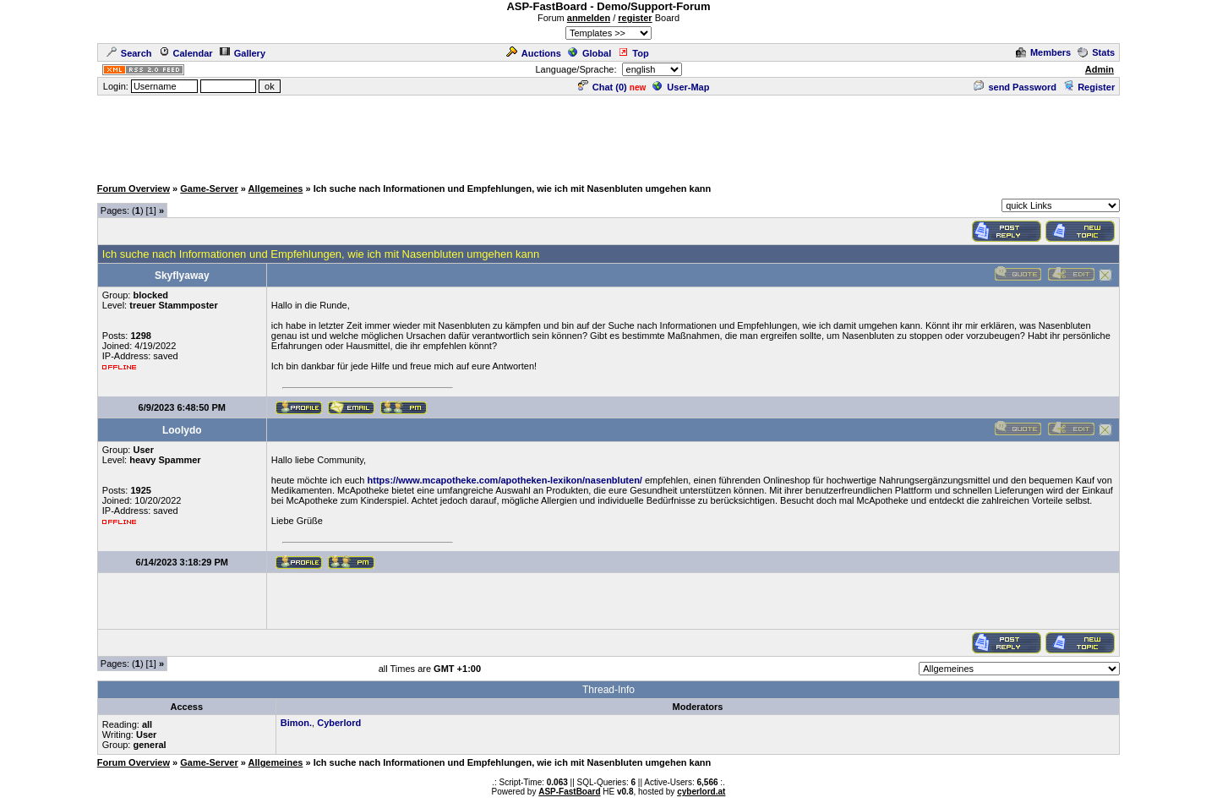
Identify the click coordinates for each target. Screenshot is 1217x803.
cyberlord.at (701, 791)
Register (1089, 87)
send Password (1015, 87)
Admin (1099, 69)
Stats (1096, 52)
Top (633, 53)
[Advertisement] (608, 135)
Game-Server (209, 188)
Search (129, 53)
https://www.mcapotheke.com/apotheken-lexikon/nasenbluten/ (505, 480)
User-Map (680, 87)
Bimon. (296, 723)
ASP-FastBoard (569, 791)
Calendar (186, 53)
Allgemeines (275, 188)
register (635, 18)
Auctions (533, 53)
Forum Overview (133, 188)
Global (589, 53)
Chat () (602, 87)
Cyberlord (339, 723)
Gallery (242, 53)
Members (1043, 52)
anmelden (588, 18)
